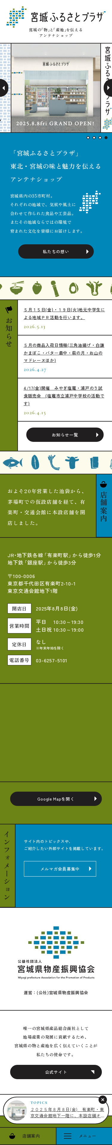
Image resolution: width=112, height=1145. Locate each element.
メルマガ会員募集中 (60, 869)
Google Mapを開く (55, 799)
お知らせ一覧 (65, 435)
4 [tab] (106, 137)
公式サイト (56, 1072)
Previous (4, 88)
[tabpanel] (56, 87)
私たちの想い (56, 251)
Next (108, 88)
